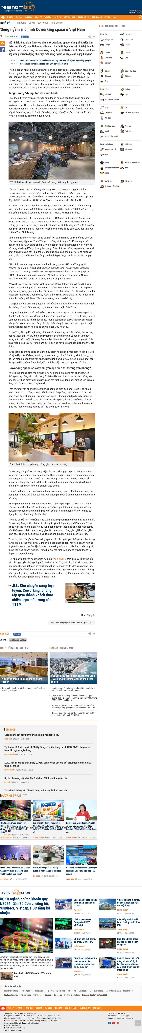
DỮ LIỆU (107, 17)
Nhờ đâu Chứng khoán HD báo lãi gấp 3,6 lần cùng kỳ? (128, 942)
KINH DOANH (97, 17)
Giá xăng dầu (128, 991)
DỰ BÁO (19, 17)
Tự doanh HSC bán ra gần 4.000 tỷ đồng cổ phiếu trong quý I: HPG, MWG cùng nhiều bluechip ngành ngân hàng (47, 749)
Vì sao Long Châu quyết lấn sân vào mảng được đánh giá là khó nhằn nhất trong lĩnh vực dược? (15, 870)
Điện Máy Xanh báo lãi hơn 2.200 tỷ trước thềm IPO (128, 922)
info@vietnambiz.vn (17, 1028)
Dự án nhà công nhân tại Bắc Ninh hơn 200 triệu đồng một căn (35, 778)
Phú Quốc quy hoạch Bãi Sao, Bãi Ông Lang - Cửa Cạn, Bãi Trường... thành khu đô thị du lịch (73, 678)
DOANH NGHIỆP (83, 17)
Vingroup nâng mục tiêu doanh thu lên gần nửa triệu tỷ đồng (128, 903)
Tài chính (8, 739)
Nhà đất (6, 22)
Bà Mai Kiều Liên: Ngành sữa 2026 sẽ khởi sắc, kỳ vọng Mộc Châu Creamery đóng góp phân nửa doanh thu (81, 828)
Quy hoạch (43, 23)
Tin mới (10, 729)
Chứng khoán (9, 754)
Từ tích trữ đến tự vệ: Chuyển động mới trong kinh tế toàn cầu (35, 790)
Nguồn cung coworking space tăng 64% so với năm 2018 (44, 64)
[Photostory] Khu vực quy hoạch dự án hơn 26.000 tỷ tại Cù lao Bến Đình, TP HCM (74, 714)
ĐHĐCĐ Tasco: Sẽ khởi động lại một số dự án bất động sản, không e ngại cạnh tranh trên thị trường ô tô (128, 964)
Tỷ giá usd (39, 991)
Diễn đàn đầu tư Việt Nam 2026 (94, 995)
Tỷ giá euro (60, 991)
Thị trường (20, 23)
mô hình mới (59, 559)
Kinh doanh (4, 879)
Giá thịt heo (37, 995)
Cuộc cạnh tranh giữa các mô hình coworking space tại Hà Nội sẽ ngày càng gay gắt (55, 60)
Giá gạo (48, 995)
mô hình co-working (18, 640)
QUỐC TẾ (38, 17)
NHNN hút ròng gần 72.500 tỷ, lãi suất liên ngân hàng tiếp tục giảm (47, 869)
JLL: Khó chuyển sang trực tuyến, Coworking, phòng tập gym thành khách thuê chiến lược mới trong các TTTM (33, 595)
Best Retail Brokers (72, 995)
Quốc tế (7, 795)
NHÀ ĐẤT (58, 17)
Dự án (32, 23)
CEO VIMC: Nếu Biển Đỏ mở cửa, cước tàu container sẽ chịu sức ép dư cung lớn (85, 962)
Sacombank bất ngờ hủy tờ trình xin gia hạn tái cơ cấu (31, 734)
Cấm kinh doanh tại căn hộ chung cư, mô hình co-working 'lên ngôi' (24, 689)
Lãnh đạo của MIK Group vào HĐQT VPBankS (82, 922)
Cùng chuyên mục (62, 648)
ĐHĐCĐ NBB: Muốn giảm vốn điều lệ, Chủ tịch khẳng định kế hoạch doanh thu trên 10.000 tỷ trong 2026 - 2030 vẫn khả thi (74, 698)
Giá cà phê (83, 991)
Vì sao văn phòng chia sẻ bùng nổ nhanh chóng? (21, 680)
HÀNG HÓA (29, 17)
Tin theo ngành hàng (113, 26)
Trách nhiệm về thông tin (13, 1030)
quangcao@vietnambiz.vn (123, 1018)
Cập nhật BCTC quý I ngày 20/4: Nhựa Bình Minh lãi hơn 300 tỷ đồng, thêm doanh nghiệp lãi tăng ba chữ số (48, 828)
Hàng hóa (70, 879)
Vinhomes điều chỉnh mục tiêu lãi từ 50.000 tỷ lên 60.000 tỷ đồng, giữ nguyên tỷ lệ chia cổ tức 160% (73, 706)
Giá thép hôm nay (11, 995)
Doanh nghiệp (38, 838)
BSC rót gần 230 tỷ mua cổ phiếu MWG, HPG (85, 940)
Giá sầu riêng (25, 995)
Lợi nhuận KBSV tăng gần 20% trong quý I (32, 974)
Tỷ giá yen (50, 991)
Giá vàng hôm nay (11, 991)
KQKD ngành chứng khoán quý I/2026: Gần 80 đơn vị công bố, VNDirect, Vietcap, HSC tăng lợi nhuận (47, 764)
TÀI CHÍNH (48, 17)
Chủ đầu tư (57, 23)
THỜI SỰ (10, 17)
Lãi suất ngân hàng (113, 991)
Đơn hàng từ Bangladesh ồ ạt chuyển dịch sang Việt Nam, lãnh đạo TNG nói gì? (81, 870)
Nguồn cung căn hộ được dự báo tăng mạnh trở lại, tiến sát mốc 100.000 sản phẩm (74, 689)
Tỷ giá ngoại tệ (26, 991)
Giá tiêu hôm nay (96, 991)
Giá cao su (58, 995)
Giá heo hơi (71, 991)
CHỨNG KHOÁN (69, 17)
